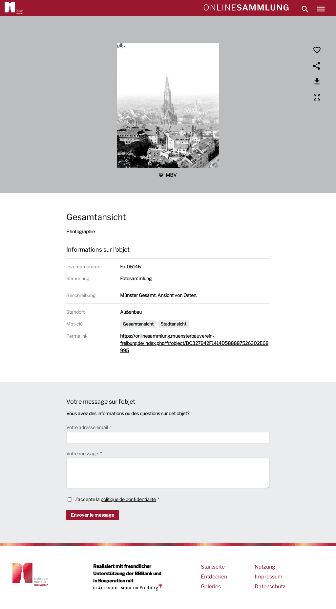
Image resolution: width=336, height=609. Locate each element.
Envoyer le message (92, 515)
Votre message (82, 453)
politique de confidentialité (128, 499)
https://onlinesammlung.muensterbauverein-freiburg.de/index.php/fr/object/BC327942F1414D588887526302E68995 (194, 343)
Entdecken (214, 577)
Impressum (269, 577)
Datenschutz (270, 586)
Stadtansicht (173, 324)
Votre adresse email (87, 427)
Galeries (211, 586)
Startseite (213, 567)
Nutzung (265, 567)
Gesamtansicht (138, 324)
